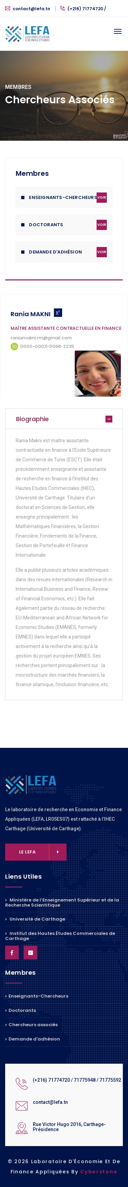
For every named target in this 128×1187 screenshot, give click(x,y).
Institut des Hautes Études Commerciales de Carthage (60, 936)
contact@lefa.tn (28, 9)
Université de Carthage (35, 919)
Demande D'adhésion (64, 252)
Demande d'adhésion (32, 1039)
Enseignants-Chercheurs (64, 197)
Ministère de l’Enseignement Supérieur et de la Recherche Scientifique (62, 903)
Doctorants (64, 225)
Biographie (32, 419)
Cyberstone (98, 1171)
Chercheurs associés (31, 1024)
